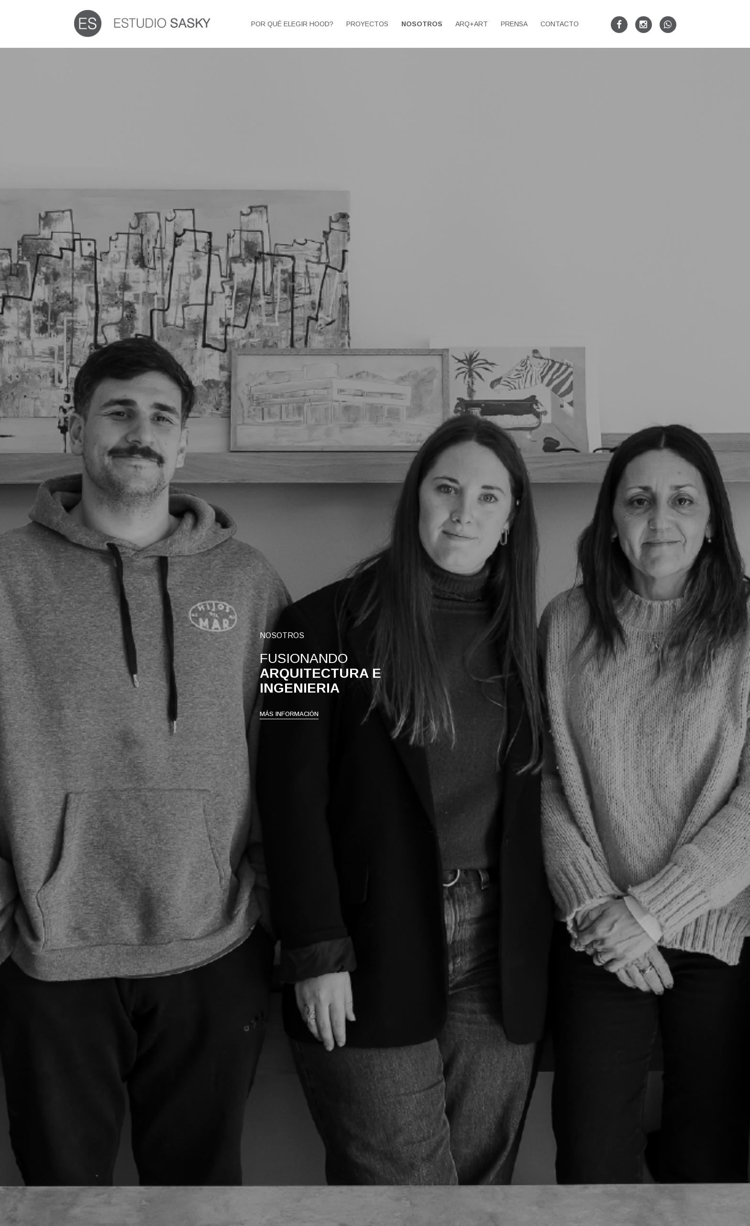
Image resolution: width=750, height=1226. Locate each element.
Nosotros (421, 24)
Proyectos (367, 24)
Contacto (559, 24)
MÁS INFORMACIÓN (289, 750)
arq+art (471, 24)
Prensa (514, 24)
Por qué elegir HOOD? (292, 24)
